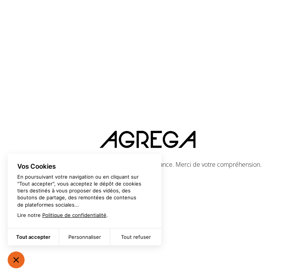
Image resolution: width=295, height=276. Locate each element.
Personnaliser (84, 237)
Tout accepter (33, 237)
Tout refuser (136, 237)
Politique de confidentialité (74, 215)
